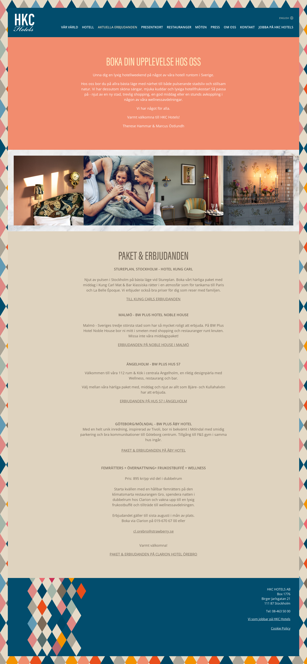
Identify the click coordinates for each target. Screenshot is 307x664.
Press (215, 27)
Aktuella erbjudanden (117, 27)
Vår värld (69, 27)
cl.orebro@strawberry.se (153, 531)
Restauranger (179, 27)
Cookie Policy (280, 628)
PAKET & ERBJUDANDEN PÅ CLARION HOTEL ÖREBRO (153, 554)
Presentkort (152, 27)
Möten (201, 27)
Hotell (88, 27)
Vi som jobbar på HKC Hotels (269, 619)
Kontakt (247, 27)
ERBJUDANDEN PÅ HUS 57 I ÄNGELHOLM (153, 401)
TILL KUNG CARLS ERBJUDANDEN (153, 299)
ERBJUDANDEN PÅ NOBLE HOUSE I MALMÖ (153, 344)
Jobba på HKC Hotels (276, 27)
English (286, 18)
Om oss (230, 27)
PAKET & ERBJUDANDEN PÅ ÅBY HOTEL (153, 450)
